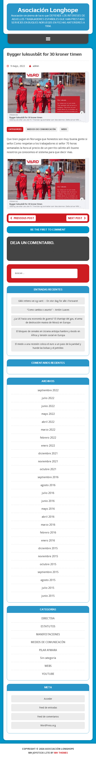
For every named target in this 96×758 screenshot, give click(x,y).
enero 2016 (48, 540)
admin (36, 66)
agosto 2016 (48, 485)
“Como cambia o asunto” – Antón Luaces (48, 309)
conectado (43, 250)
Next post (77, 218)
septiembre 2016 (48, 477)
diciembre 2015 (48, 548)
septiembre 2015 (48, 572)
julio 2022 (48, 398)
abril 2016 (48, 516)
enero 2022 (48, 445)
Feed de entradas (48, 707)
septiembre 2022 (48, 390)
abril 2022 (48, 421)
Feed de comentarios (48, 716)
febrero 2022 (48, 437)
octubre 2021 (48, 469)
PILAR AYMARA (48, 650)
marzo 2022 (48, 429)
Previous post (22, 218)
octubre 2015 (48, 564)
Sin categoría (48, 658)
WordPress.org (48, 725)
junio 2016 (48, 501)
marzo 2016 (48, 524)
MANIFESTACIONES (48, 634)
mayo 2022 (48, 413)
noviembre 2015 (48, 556)
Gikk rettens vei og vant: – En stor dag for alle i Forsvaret (48, 301)
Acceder (48, 698)
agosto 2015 (48, 580)
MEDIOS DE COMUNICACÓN (41, 129)
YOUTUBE (48, 674)
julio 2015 (48, 587)
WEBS (64, 129)
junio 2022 (48, 406)
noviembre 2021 (48, 461)
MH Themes (61, 752)
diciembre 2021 (48, 453)
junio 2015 (48, 595)
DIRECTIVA (48, 618)
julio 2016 (48, 493)
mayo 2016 (48, 508)
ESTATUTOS (48, 626)
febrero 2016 (48, 532)
